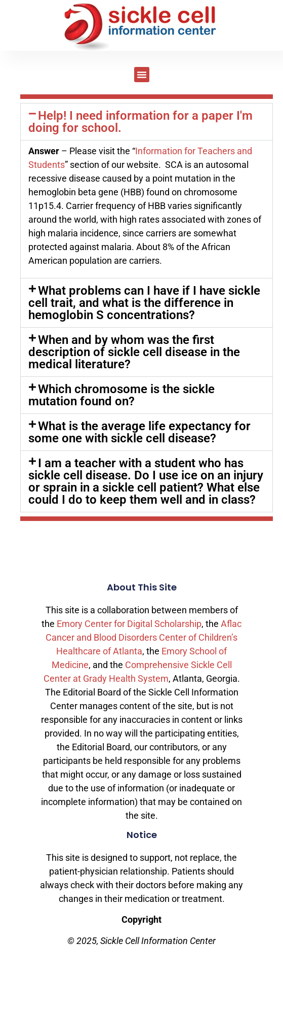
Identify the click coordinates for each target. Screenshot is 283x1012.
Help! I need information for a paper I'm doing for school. (140, 122)
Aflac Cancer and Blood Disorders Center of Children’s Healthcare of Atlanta (143, 637)
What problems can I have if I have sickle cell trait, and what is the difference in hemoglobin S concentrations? (144, 303)
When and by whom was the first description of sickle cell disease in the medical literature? (134, 352)
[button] (141, 74)
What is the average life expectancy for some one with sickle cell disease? (139, 432)
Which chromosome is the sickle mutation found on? (121, 395)
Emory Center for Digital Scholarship (129, 623)
